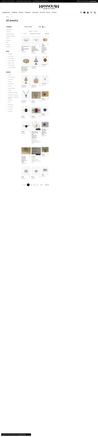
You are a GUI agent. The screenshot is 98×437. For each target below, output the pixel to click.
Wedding (14, 12)
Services (42, 12)
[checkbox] (9, 54)
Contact (54, 12)
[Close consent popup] (29, 434)
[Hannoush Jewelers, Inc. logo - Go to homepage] (49, 6)
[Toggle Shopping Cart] (94, 12)
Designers (28, 12)
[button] (81, 12)
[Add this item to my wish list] (43, 60)
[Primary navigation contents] (49, 12)
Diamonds (35, 12)
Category (9, 26)
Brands (8, 72)
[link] (8, 1)
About (48, 12)
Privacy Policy (22, 434)
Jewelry (20, 12)
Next (89, 33)
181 (63, 276)
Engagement (6, 12)
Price (7, 51)
